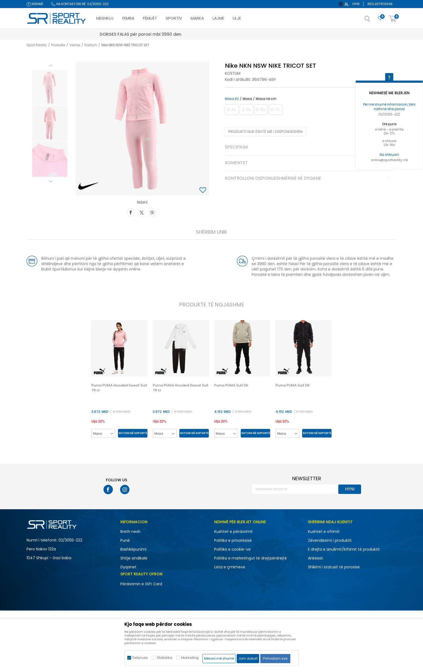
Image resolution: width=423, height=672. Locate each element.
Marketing (190, 657)
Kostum (90, 45)
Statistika (164, 657)
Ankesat (315, 558)
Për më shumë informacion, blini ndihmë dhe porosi (389, 106)
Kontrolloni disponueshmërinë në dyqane (309, 178)
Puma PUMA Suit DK (231, 385)
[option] (49, 88)
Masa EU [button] (232, 99)
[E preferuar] (380, 18)
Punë (125, 540)
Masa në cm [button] (266, 99)
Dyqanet (128, 567)
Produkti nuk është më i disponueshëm (265, 131)
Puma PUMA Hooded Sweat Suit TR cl (119, 388)
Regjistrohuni (380, 4)
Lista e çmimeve (229, 567)
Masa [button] (247, 99)
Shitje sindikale (133, 558)
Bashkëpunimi (133, 549)
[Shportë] (392, 19)
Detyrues (140, 657)
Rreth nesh (130, 531)
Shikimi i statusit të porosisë (334, 567)
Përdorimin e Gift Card (141, 584)
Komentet (309, 163)
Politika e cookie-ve (232, 549)
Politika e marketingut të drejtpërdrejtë (250, 558)
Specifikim (309, 147)
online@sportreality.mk (389, 160)
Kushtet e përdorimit (233, 531)
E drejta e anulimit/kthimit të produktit (344, 549)
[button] (372, 20)
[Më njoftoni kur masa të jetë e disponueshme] (232, 109)
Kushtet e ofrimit (324, 531)
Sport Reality (37, 45)
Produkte (58, 45)
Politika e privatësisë (233, 540)
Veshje (74, 45)
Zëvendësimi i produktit (330, 540)
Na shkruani (389, 154)
